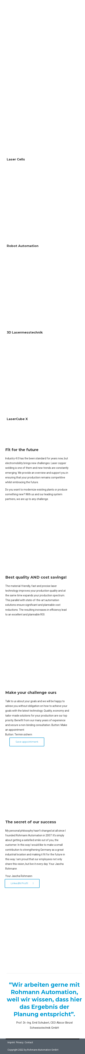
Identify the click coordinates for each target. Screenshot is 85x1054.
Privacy (19, 1042)
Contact (29, 1042)
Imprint (11, 1042)
